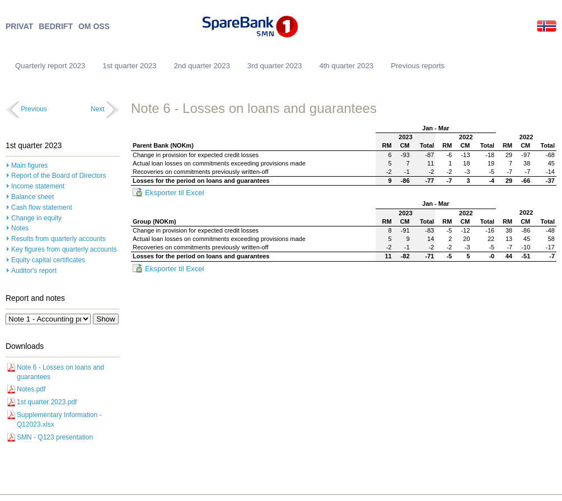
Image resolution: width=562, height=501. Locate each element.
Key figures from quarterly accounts (64, 249)
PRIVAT (19, 26)
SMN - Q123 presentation (55, 437)
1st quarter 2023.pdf (47, 402)
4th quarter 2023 (346, 66)
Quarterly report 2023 (50, 66)
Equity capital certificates (48, 260)
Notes (20, 228)
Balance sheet (32, 197)
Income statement (37, 186)
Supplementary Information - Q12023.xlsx (59, 419)
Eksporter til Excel (174, 192)
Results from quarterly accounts (58, 239)
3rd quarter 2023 (274, 66)
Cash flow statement (41, 207)
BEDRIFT (56, 26)
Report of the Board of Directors (58, 175)
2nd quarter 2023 (202, 66)
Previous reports (417, 66)
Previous (34, 109)
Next (98, 109)
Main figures (29, 165)
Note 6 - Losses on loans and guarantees (60, 372)
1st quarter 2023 (129, 66)
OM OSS (94, 26)
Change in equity (36, 218)
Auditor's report (34, 271)
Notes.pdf (31, 389)
